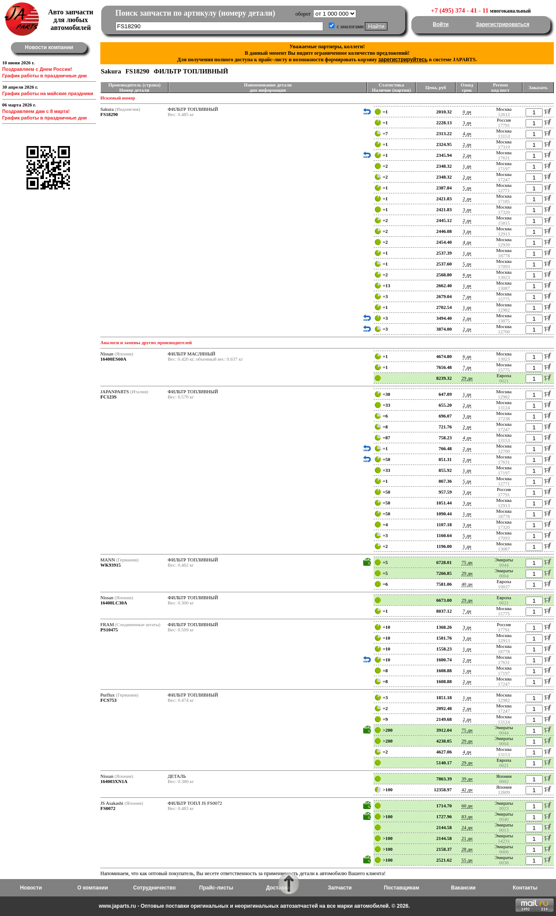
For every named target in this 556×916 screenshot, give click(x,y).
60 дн (466, 805)
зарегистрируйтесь (403, 59)
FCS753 (108, 700)
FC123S (108, 396)
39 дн (466, 778)
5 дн (467, 187)
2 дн (467, 144)
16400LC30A (113, 602)
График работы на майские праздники (47, 93)
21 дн (466, 838)
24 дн (466, 827)
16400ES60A (113, 359)
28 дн (466, 849)
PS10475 (109, 629)
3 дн (467, 122)
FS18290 (109, 114)
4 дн (467, 133)
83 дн (466, 816)
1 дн (467, 166)
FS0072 (108, 808)
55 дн (466, 860)
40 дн (466, 584)
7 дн (467, 296)
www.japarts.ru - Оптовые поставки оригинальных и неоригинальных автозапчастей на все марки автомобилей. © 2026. (254, 906)
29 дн (466, 378)
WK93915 (110, 565)
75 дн (466, 562)
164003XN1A (113, 781)
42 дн (466, 789)
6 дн (467, 274)
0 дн (467, 111)
